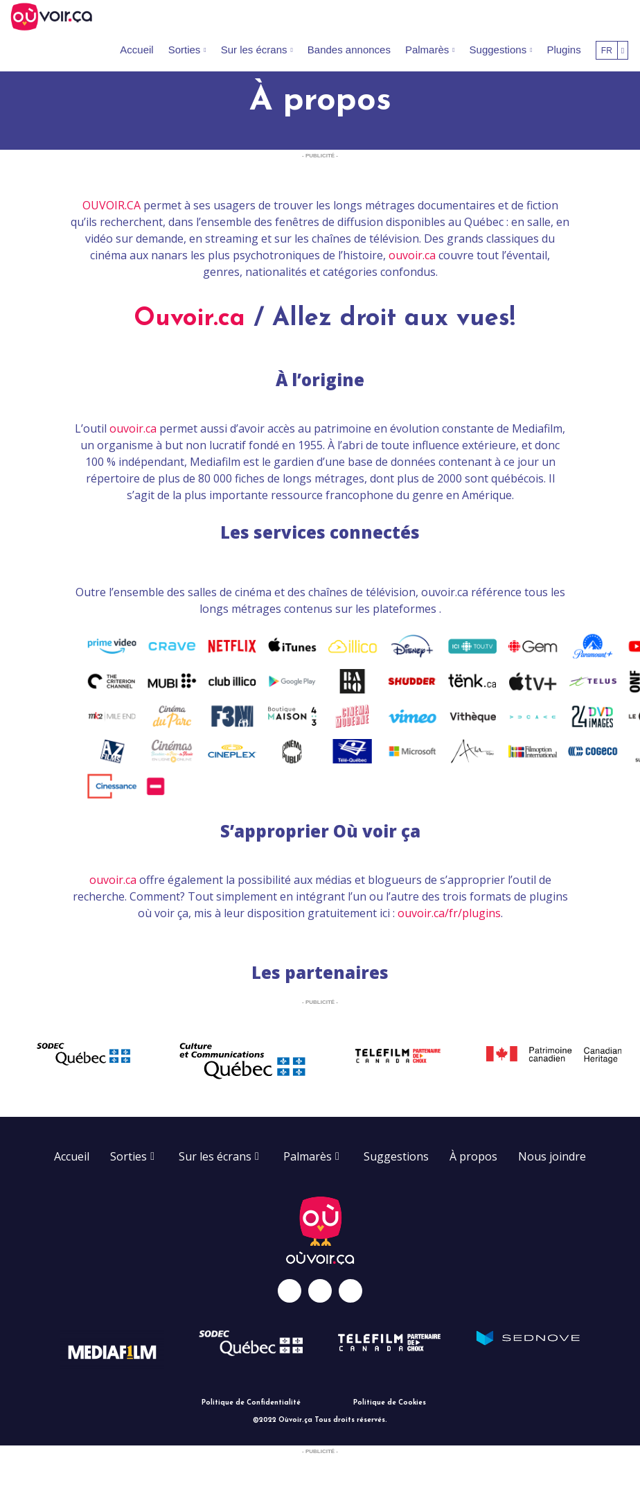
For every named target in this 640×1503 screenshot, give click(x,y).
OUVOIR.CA (111, 205)
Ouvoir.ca (189, 318)
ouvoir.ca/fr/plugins (449, 913)
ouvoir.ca (412, 255)
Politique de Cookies (389, 1403)
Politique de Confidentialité (251, 1403)
